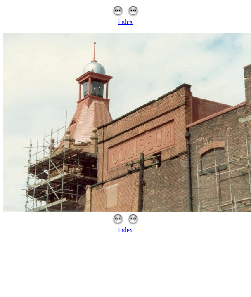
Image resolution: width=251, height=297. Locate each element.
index (125, 21)
